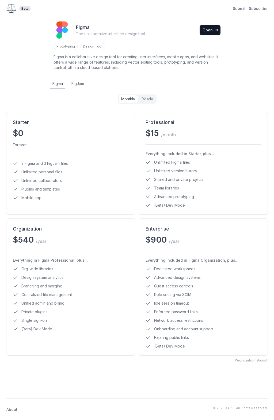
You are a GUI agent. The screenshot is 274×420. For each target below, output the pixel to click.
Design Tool (92, 46)
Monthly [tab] (128, 99)
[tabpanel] (137, 224)
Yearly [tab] (147, 99)
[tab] (57, 84)
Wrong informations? (251, 360)
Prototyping (65, 46)
